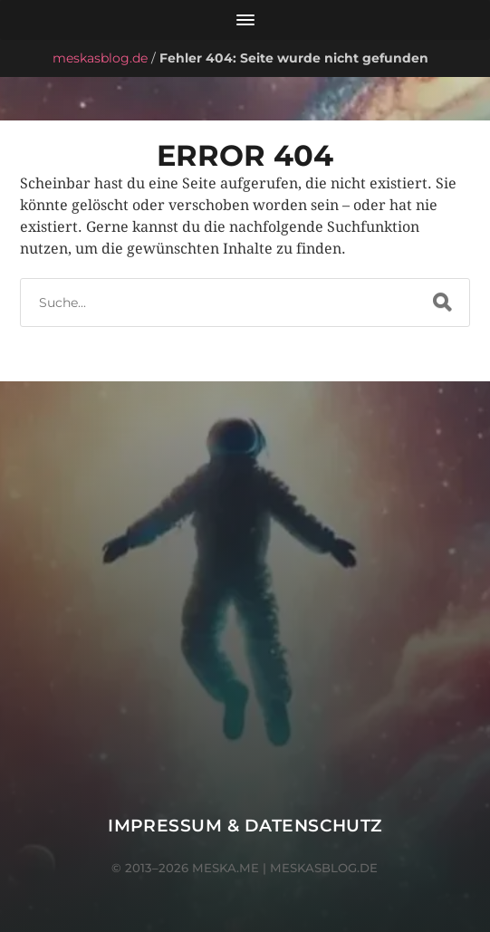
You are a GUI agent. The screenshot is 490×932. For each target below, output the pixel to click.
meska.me (225, 867)
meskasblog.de (100, 58)
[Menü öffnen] (245, 20)
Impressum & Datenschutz (245, 825)
